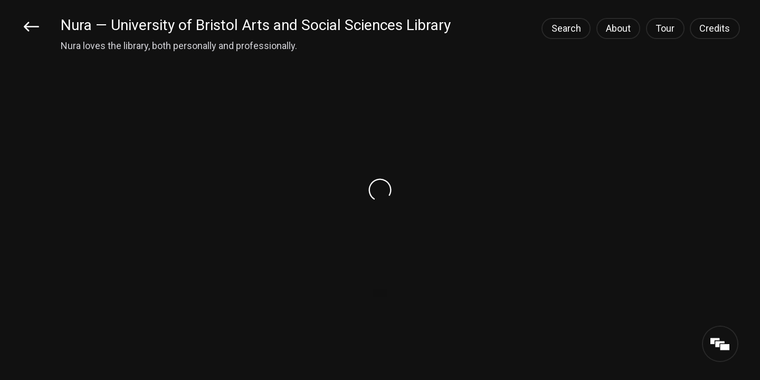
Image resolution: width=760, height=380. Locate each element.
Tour (665, 28)
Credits (714, 28)
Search (566, 28)
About (618, 28)
